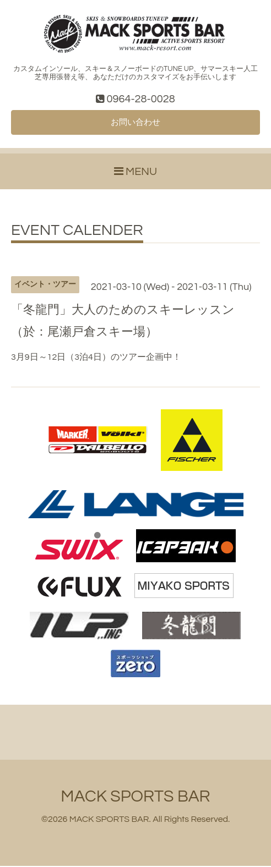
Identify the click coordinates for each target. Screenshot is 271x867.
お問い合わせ (135, 123)
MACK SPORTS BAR (135, 797)
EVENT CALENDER (77, 231)
